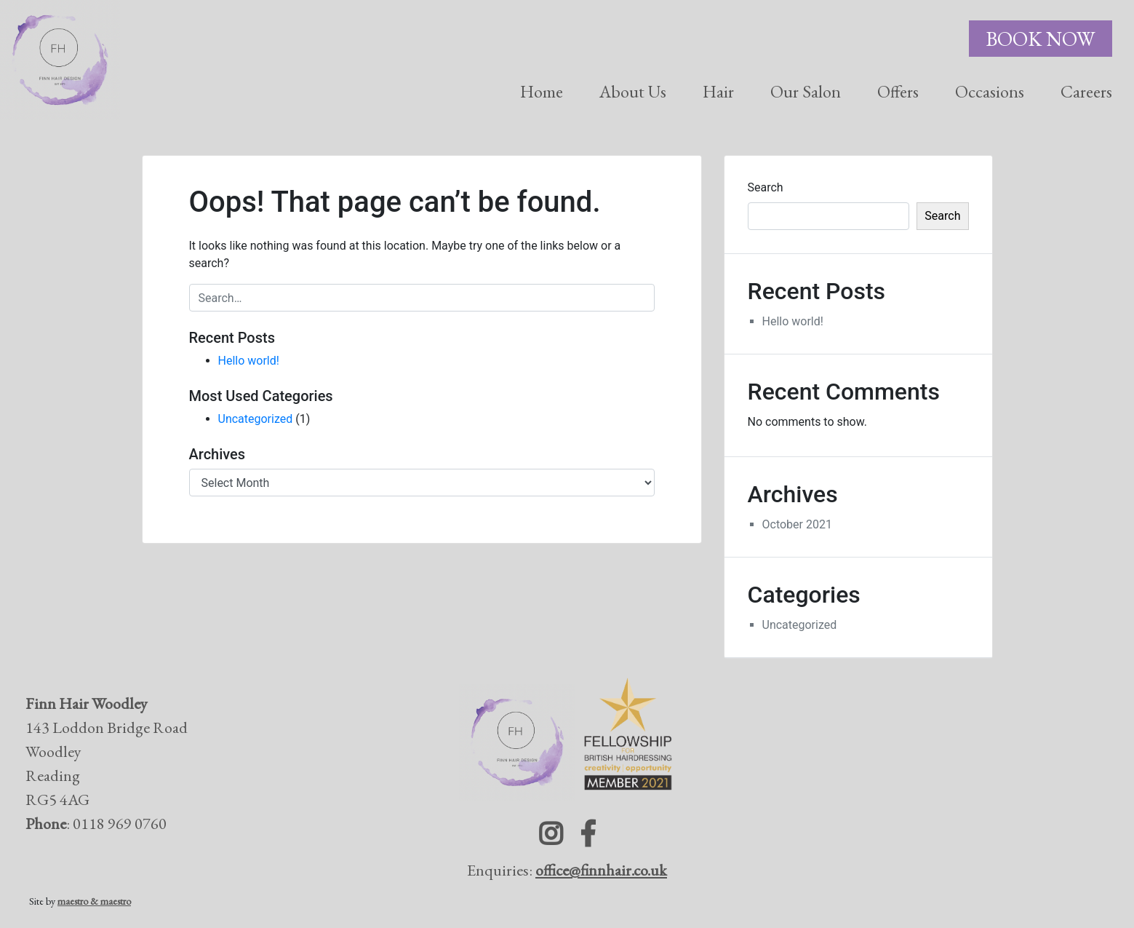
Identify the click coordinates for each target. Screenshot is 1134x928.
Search (765, 187)
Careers (1086, 91)
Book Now (1040, 38)
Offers (898, 91)
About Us (632, 91)
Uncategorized (255, 419)
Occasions (989, 91)
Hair (718, 91)
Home (541, 91)
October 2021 (797, 524)
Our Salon (805, 91)
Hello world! (248, 361)
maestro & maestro (94, 901)
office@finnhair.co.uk (601, 870)
